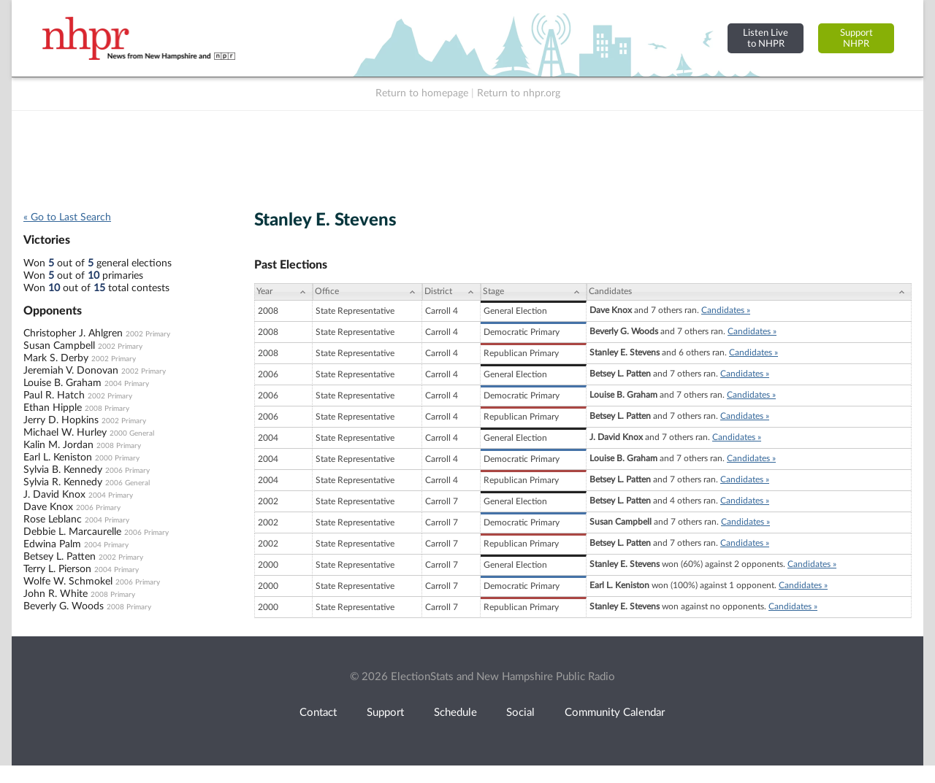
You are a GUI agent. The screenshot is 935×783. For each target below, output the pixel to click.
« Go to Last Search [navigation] (67, 217)
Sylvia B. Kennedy (62, 470)
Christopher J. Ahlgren (73, 333)
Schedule (455, 712)
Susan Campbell (59, 346)
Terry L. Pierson (57, 569)
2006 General (127, 483)
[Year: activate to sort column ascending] (283, 292)
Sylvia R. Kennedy (62, 482)
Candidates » (725, 310)
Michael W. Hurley (65, 433)
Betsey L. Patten (59, 557)
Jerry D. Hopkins (61, 420)
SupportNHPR (856, 38)
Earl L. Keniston (57, 457)
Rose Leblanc (52, 519)
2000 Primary (117, 458)
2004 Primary (126, 383)
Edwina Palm (52, 544)
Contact (318, 712)
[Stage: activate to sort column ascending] (534, 292)
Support (385, 712)
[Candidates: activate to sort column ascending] (749, 292)
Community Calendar (615, 712)
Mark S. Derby (55, 358)
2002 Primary (148, 334)
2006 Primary (127, 470)
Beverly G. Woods (63, 606)
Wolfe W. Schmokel (67, 581)
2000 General (132, 433)
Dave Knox (48, 507)
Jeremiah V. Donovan (70, 371)
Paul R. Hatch (54, 395)
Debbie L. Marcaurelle (72, 532)
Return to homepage (421, 93)
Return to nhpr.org (518, 93)
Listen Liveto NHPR (765, 38)
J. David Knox (54, 495)
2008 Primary (107, 408)
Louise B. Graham (62, 383)
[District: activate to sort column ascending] (451, 292)
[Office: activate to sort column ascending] (367, 292)
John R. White (55, 594)
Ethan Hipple (52, 408)
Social (520, 712)
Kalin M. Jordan (58, 445)
